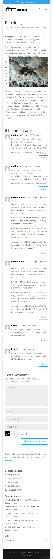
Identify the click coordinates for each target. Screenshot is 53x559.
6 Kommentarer (41, 27)
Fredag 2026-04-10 (12, 486)
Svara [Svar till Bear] (43, 340)
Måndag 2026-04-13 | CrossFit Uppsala (21, 500)
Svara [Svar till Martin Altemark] (43, 253)
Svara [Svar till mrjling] (43, 157)
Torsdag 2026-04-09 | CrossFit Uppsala (21, 527)
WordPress (26, 555)
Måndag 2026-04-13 (13, 474)
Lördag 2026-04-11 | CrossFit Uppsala (20, 513)
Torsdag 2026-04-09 (13, 490)
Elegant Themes (26, 552)
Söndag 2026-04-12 (13, 478)
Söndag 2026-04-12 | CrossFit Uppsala (21, 507)
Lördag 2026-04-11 (12, 482)
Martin (10, 27)
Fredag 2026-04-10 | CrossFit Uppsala (20, 520)
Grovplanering (11, 503)
